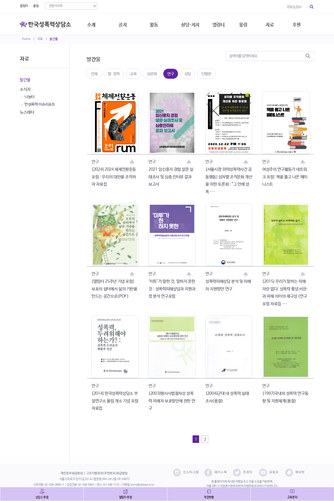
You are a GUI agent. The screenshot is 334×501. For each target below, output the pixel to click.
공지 (125, 23)
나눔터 (29, 97)
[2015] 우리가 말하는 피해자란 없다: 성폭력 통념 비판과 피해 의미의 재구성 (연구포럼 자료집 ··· (284, 292)
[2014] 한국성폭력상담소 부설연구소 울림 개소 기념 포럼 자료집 (115, 401)
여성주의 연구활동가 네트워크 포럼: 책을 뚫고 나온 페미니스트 (284, 177)
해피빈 (295, 473)
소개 (93, 23)
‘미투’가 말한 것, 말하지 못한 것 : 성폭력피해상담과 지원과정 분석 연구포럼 (171, 289)
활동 (156, 23)
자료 (40, 39)
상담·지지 (193, 23)
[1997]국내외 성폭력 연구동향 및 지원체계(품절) (285, 397)
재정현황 (209, 497)
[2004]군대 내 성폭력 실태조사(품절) (227, 397)
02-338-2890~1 (54, 484)
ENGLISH (294, 7)
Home (26, 39)
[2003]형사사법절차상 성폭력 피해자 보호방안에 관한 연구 (171, 401)
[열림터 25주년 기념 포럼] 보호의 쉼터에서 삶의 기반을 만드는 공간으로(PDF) (114, 289)
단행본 (206, 74)
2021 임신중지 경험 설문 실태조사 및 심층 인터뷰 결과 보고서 (170, 177)
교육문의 (292, 497)
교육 (133, 74)
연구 (170, 74)
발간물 (54, 39)
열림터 (24, 6)
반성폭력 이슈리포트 (40, 104)
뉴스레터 (27, 112)
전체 (94, 74)
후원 (301, 23)
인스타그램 (186, 473)
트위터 (243, 473)
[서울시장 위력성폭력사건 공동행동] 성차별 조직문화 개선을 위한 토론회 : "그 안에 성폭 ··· (228, 180)
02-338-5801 (86, 484)
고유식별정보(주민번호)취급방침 (107, 473)
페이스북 (215, 473)
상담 (187, 74)
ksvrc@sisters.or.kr (142, 484)
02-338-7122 (111, 484)
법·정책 (114, 74)
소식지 (25, 89)
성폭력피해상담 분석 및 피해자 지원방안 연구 (228, 285)
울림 (36, 6)
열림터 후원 (125, 497)
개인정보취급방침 (72, 473)
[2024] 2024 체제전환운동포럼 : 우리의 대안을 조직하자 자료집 (114, 177)
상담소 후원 (42, 497)
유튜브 (269, 473)
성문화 (152, 74)
